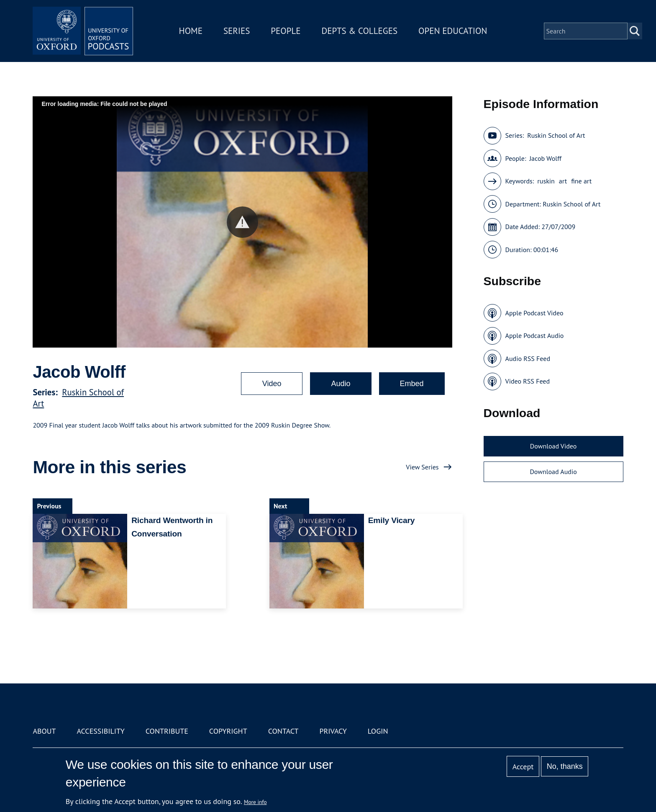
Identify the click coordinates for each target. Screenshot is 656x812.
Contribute (167, 731)
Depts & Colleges (360, 30)
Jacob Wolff (545, 158)
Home (190, 30)
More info (255, 802)
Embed (412, 383)
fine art (581, 181)
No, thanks (565, 766)
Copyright (228, 731)
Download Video (553, 446)
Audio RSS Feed (527, 358)
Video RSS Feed (527, 381)
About (44, 731)
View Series (422, 467)
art (563, 181)
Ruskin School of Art (556, 135)
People (285, 30)
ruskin (546, 181)
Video (272, 383)
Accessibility (100, 731)
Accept (523, 766)
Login (378, 731)
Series (236, 30)
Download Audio (553, 471)
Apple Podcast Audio (534, 335)
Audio (340, 383)
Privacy (333, 731)
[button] (242, 222)
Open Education (452, 30)
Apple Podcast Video (534, 313)
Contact (283, 731)
